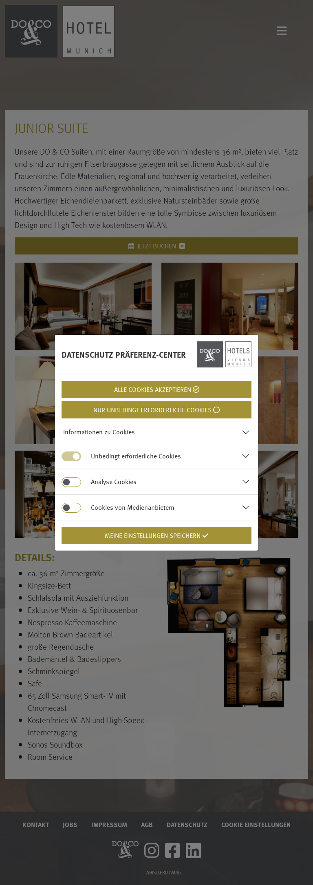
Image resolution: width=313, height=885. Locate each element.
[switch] (71, 482)
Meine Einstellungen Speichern (157, 535)
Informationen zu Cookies (99, 432)
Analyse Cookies (114, 482)
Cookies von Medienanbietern (132, 507)
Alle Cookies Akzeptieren (156, 389)
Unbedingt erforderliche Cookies (136, 456)
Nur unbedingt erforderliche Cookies (156, 410)
